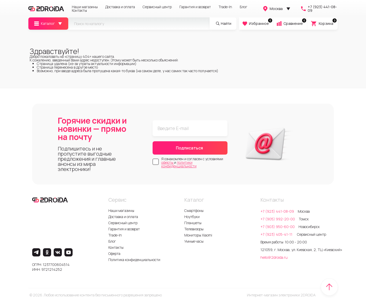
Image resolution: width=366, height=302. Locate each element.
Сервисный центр (157, 7)
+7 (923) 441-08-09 (318, 8)
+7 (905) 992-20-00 (277, 219)
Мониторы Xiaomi (198, 235)
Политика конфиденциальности (134, 259)
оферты (167, 162)
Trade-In (225, 7)
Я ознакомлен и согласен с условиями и (192, 162)
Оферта (114, 253)
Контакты (79, 10)
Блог (243, 7)
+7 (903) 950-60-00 (277, 226)
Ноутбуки (192, 216)
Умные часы (193, 241)
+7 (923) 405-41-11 (276, 234)
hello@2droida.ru (274, 257)
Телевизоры (193, 229)
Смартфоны (193, 210)
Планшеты (192, 222)
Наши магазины (85, 7)
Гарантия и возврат (195, 7)
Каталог (44, 23)
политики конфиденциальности (179, 164)
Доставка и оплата (120, 7)
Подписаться (189, 148)
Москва (272, 9)
